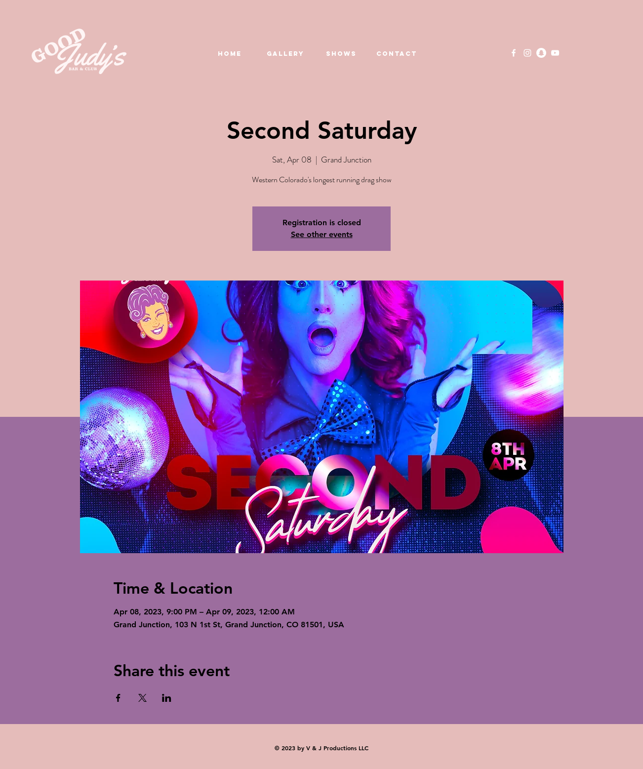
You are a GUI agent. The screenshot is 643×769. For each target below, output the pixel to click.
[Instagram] (527, 53)
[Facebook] (514, 53)
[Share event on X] (142, 698)
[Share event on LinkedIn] (166, 698)
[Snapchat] (541, 53)
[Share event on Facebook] (118, 698)
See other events (322, 234)
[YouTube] (555, 53)
